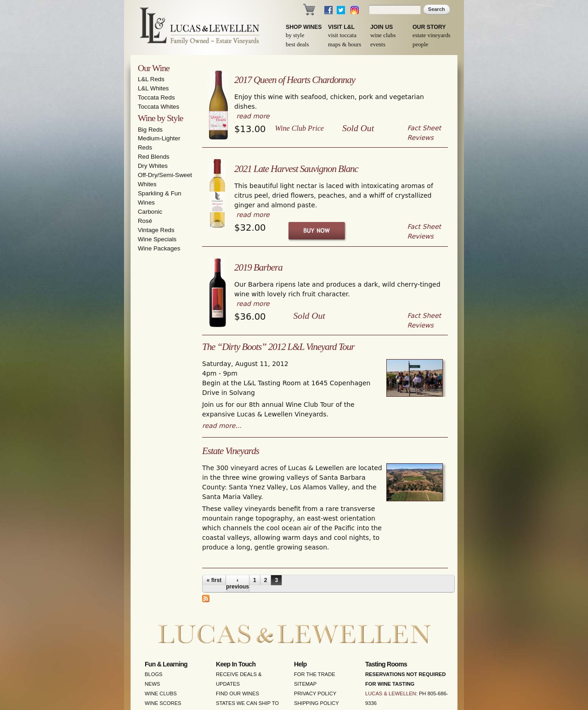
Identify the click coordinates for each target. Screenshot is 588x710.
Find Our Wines (237, 693)
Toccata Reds (156, 97)
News (152, 684)
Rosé (145, 220)
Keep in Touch (235, 664)
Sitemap (305, 684)
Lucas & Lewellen (390, 693)
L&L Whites (153, 88)
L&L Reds (151, 79)
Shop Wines (304, 27)
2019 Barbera (258, 267)
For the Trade (314, 674)
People (420, 44)
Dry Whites (153, 165)
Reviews (420, 137)
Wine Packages (159, 248)
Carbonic (150, 211)
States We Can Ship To (247, 703)
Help (300, 664)
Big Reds (150, 129)
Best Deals (297, 44)
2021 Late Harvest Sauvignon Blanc (296, 168)
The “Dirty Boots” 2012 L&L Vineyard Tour (278, 346)
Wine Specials (157, 239)
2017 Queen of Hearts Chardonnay (294, 79)
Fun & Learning (166, 664)
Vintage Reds (156, 230)
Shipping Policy (316, 703)
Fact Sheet (424, 128)
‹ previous (237, 583)
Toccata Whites (158, 106)
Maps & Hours (344, 44)
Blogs (154, 674)
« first (214, 580)
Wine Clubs (383, 35)
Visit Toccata (342, 35)
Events (377, 44)
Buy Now (317, 231)
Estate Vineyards (432, 35)
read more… (222, 425)
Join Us (381, 27)
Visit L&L (341, 27)
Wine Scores (163, 703)
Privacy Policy (315, 693)
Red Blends (154, 156)
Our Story (429, 27)
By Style (295, 35)
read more (252, 116)
